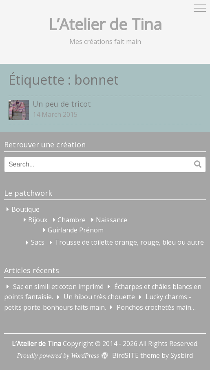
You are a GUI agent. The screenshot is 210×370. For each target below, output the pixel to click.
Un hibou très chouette (99, 297)
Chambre (71, 219)
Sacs (37, 242)
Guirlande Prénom (76, 230)
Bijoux (37, 219)
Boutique (25, 209)
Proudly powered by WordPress (58, 355)
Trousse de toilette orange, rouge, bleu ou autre (129, 242)
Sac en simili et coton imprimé (58, 286)
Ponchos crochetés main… (156, 307)
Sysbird (181, 355)
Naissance (111, 219)
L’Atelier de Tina (105, 24)
